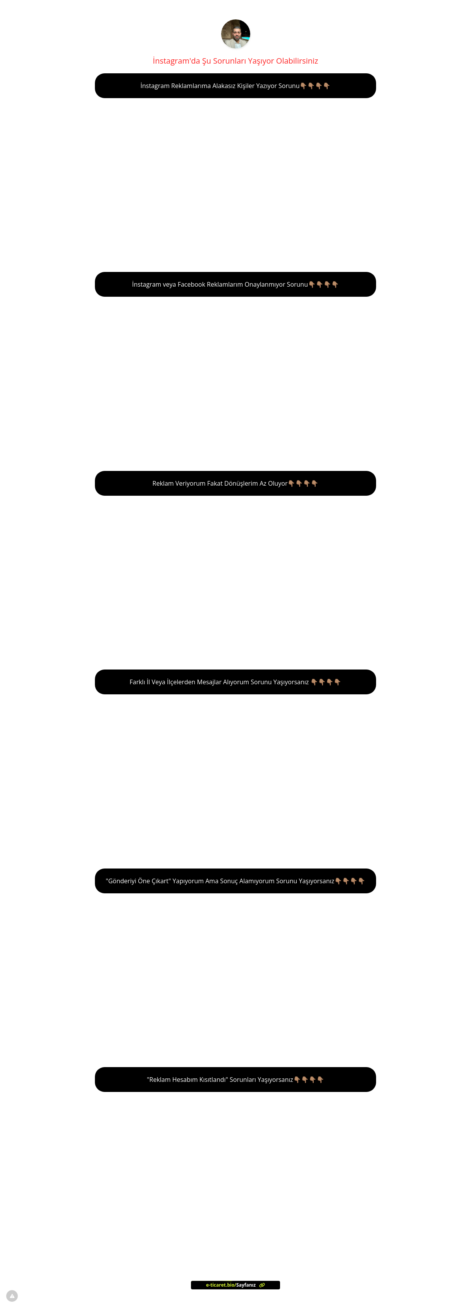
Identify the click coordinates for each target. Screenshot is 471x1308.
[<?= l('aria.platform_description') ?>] (235, 1285)
